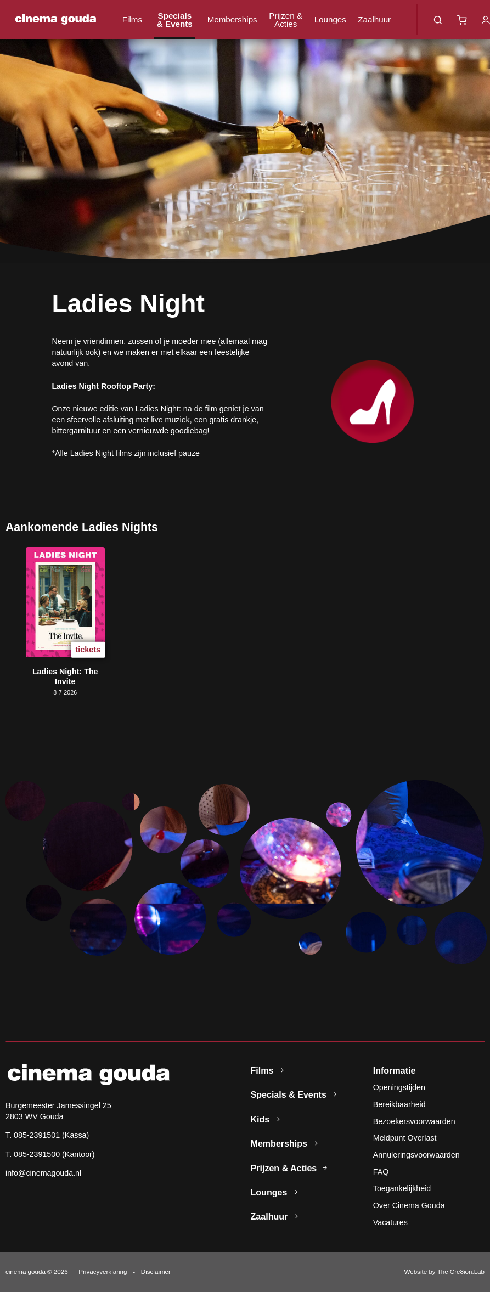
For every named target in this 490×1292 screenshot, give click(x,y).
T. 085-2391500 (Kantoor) (50, 1154)
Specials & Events (175, 20)
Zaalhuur (374, 19)
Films (132, 19)
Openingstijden (399, 1087)
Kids (267, 1119)
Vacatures (390, 1222)
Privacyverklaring (102, 1271)
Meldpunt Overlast (405, 1137)
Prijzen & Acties (285, 20)
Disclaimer (156, 1271)
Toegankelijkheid (402, 1188)
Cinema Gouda (56, 19)
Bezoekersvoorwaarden (414, 1121)
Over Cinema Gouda (409, 1205)
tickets (88, 649)
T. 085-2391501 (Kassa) (47, 1135)
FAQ (381, 1171)
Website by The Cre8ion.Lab (444, 1271)
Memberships (232, 19)
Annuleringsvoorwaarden (416, 1154)
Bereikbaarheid (399, 1104)
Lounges (330, 19)
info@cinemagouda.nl (43, 1173)
